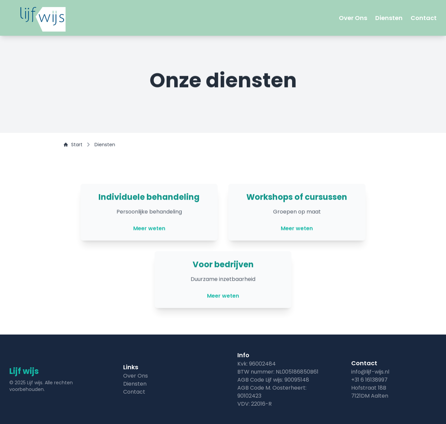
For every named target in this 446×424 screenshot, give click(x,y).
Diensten (389, 18)
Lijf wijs (24, 371)
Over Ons (353, 18)
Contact (424, 18)
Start (73, 144)
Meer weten (149, 229)
